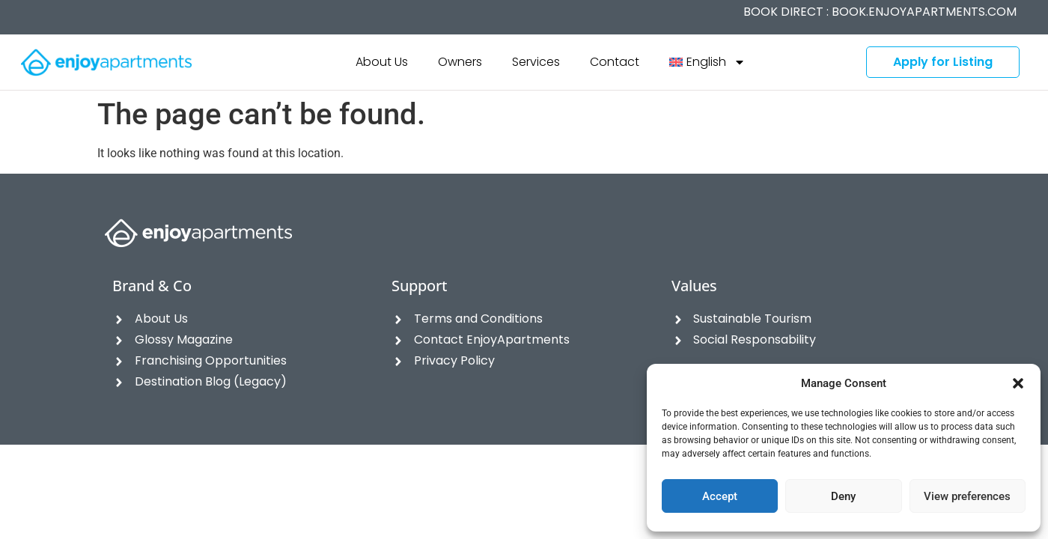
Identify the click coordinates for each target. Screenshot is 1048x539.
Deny (843, 496)
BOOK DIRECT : (880, 11)
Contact (614, 61)
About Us (382, 61)
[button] (1018, 383)
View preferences (967, 496)
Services (536, 61)
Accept (719, 496)
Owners (460, 61)
